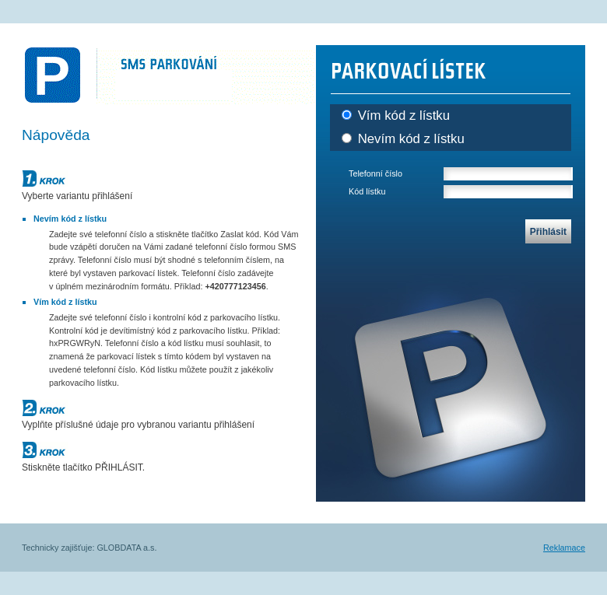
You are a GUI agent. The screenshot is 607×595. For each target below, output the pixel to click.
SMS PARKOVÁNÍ (169, 74)
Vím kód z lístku (396, 115)
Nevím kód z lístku (403, 138)
